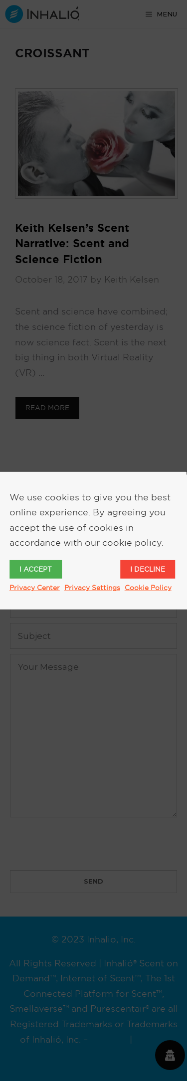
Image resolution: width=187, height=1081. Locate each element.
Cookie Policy (148, 588)
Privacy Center (34, 588)
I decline (147, 569)
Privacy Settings (92, 588)
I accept (35, 569)
